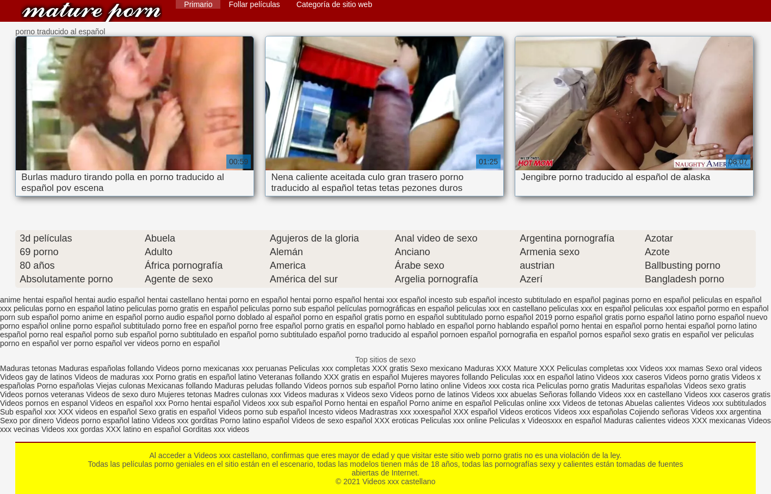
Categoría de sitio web (334, 4)
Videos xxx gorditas (185, 420)
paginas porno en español (646, 299)
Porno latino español (256, 420)
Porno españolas (66, 385)
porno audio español (178, 317)
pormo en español (738, 308)
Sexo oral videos (734, 368)
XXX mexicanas (718, 420)
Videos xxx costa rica (498, 385)
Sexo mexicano (436, 368)
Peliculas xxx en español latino (544, 377)
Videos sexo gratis (715, 385)
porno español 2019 (518, 317)
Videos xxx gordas (73, 429)
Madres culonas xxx (247, 394)
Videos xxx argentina (725, 411)
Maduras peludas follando (257, 385)
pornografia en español (538, 334)
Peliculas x (507, 420)
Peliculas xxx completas (329, 368)
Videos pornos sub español (350, 385)
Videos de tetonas (593, 403)
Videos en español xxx (129, 403)
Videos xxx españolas (590, 411)
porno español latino (660, 317)
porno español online (35, 326)
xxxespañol (433, 411)
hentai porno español (325, 299)
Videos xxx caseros (630, 377)
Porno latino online (429, 385)
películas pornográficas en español (395, 308)
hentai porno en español (247, 299)
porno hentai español (679, 326)
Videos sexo (367, 394)
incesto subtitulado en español (549, 299)
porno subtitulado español (302, 334)
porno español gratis (589, 317)
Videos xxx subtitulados (726, 403)
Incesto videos (334, 411)
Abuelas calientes (655, 403)
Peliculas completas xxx (597, 368)
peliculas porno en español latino (69, 308)
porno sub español (125, 334)
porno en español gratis (343, 317)
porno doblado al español (258, 317)
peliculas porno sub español (287, 308)
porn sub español (29, 317)
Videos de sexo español (333, 420)
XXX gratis (390, 368)
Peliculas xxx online (455, 420)
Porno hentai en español (365, 403)
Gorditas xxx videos (216, 429)
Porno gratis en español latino (206, 377)
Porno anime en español (450, 403)
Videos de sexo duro (122, 394)
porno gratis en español (344, 326)
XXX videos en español (98, 411)
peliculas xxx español (669, 308)
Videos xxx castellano (91, 12)
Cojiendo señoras (659, 411)
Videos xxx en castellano (641, 394)
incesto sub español (462, 299)
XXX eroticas (396, 420)
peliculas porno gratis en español (182, 308)
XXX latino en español (143, 429)
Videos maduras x (313, 394)
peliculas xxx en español (590, 308)
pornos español (605, 334)
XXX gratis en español (361, 377)
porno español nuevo (732, 317)
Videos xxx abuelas (505, 394)
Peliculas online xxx (528, 403)
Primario (198, 4)
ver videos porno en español (172, 343)
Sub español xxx (29, 411)
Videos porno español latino (103, 420)
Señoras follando (567, 394)
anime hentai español (36, 299)
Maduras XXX (487, 368)
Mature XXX (534, 368)
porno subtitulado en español (208, 334)
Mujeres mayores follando (445, 377)
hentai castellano (175, 299)
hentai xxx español (395, 299)
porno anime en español (101, 317)
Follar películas (254, 4)
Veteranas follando (290, 377)
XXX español (476, 411)
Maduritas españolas (647, 385)
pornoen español (468, 334)
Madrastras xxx (387, 411)
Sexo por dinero (28, 420)
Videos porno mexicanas (197, 368)
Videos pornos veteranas (42, 394)
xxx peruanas (264, 368)
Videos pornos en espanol (45, 403)
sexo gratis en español (671, 334)
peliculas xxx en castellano (502, 308)
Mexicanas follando (180, 385)
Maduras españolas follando (106, 368)
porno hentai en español (601, 326)
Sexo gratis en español (178, 411)
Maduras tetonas (28, 368)
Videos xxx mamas (672, 368)
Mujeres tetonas (185, 394)
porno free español (270, 326)
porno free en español (199, 326)
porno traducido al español (393, 334)
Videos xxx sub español (284, 403)
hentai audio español (110, 299)
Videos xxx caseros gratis (727, 394)
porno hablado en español (430, 326)
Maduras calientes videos (647, 420)
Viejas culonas (120, 385)
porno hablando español (517, 326)
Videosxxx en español (565, 420)
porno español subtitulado (116, 326)
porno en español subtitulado (434, 317)
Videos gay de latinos (36, 377)
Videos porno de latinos (430, 394)
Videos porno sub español (264, 411)
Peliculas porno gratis (572, 385)
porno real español (60, 334)
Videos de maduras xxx (114, 377)
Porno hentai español (205, 403)
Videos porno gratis (696, 377)
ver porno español (91, 343)
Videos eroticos (525, 411)
